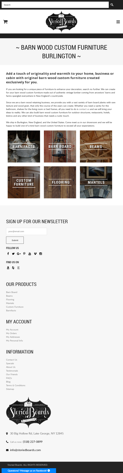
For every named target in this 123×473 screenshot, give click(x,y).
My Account (12, 329)
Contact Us (11, 359)
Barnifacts (11, 310)
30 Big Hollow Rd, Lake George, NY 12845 (37, 433)
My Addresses (13, 336)
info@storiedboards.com (25, 450)
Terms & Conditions (15, 385)
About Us (10, 366)
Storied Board (61, 22)
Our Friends (12, 374)
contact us (84, 109)
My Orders (11, 333)
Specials (10, 363)
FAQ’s (9, 377)
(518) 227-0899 (32, 442)
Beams (9, 295)
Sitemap (10, 388)
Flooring (10, 299)
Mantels (10, 303)
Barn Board (11, 292)
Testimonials (12, 370)
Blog (8, 381)
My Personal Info (14, 340)
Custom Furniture (14, 306)
